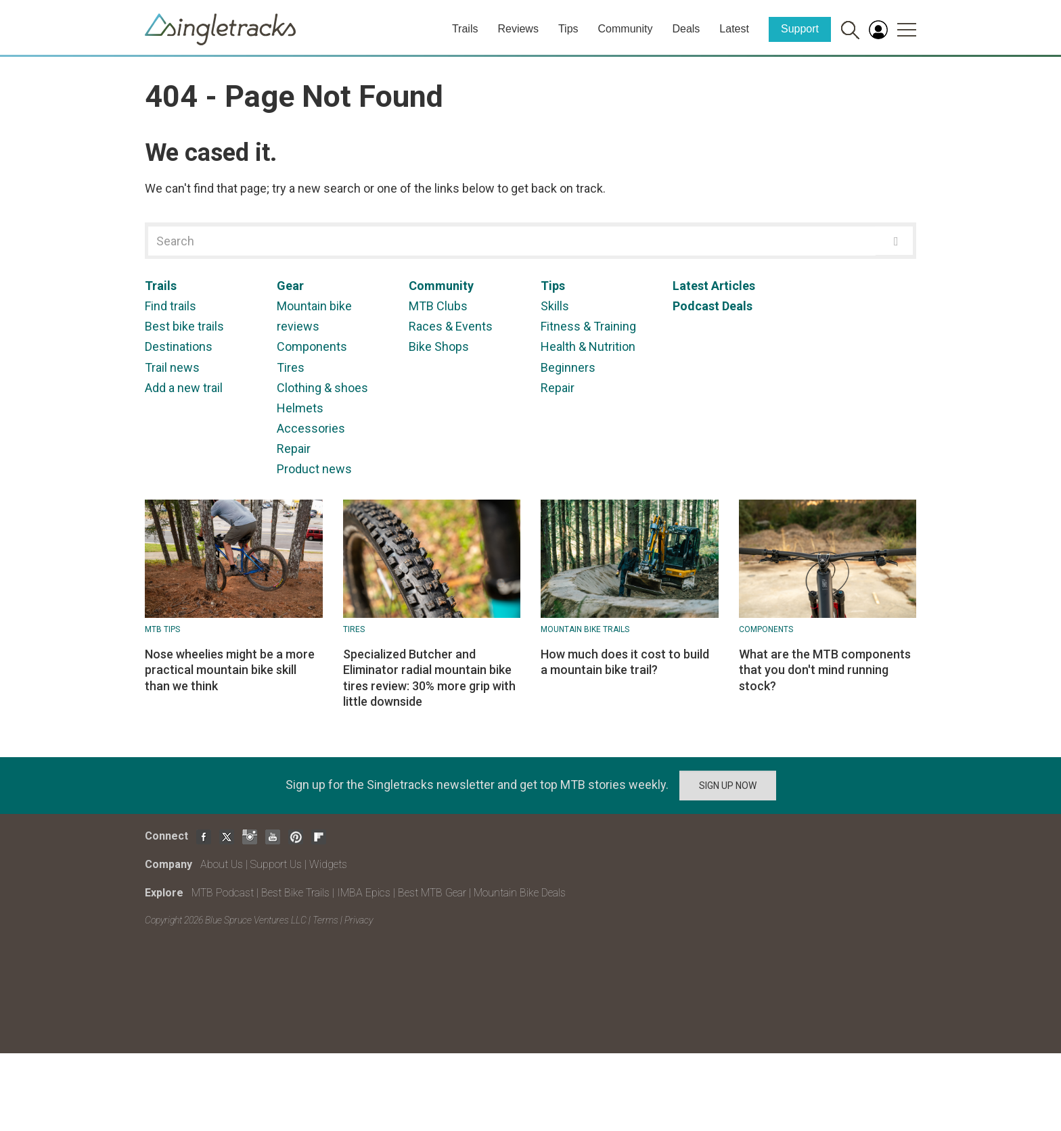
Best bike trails (184, 326)
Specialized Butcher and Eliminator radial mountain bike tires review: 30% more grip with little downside (429, 677)
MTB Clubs (438, 306)
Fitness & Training (588, 326)
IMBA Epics (363, 892)
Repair (294, 448)
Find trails (170, 306)
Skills (555, 306)
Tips (568, 28)
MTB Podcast (222, 892)
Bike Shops (439, 346)
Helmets (300, 408)
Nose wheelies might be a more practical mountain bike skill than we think (230, 670)
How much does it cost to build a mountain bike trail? (625, 662)
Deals (686, 28)
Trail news (172, 367)
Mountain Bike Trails (585, 629)
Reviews (517, 28)
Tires (290, 367)
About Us (221, 864)
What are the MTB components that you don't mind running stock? (825, 670)
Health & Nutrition (588, 346)
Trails (465, 28)
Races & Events (451, 326)
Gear (290, 286)
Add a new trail (184, 388)
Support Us (276, 864)
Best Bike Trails (295, 892)
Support (800, 28)
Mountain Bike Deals (520, 892)
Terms (325, 920)
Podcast (696, 306)
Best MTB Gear (432, 892)
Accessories (311, 428)
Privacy (358, 920)
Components (312, 346)
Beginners (568, 367)
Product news (314, 469)
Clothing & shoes (322, 388)
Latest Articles (714, 286)
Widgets (328, 864)
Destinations (178, 346)
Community (625, 28)
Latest (734, 28)
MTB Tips (162, 629)
